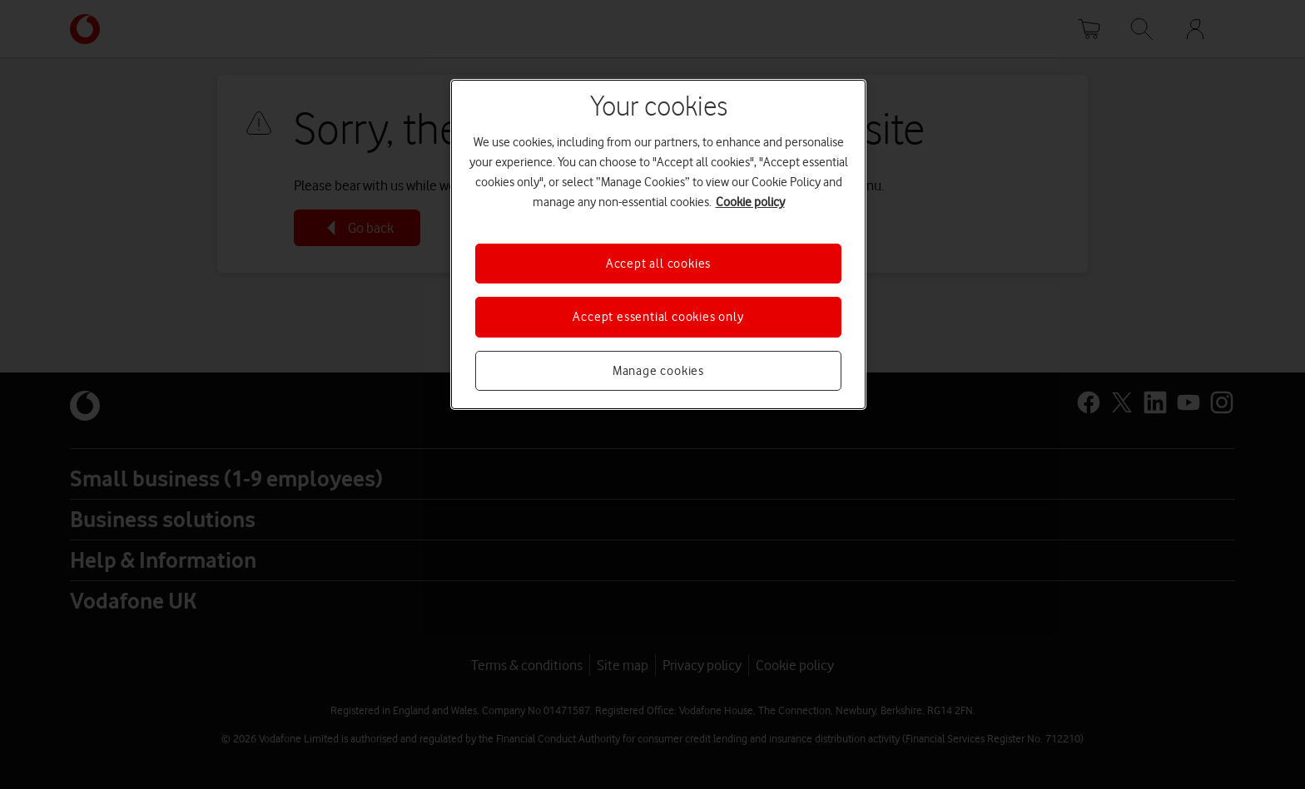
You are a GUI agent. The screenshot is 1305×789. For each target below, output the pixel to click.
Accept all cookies (658, 263)
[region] (658, 244)
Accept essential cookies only (658, 316)
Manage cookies (658, 370)
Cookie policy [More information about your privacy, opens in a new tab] (750, 202)
